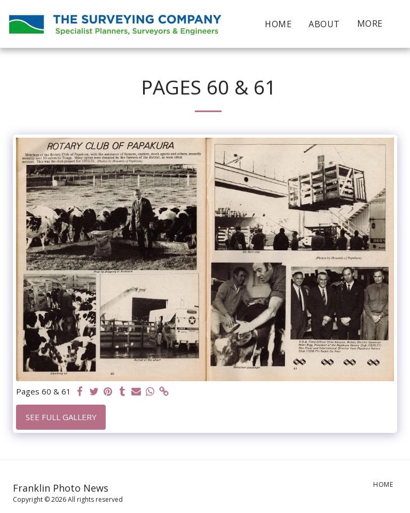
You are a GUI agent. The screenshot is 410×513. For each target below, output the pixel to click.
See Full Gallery (61, 417)
